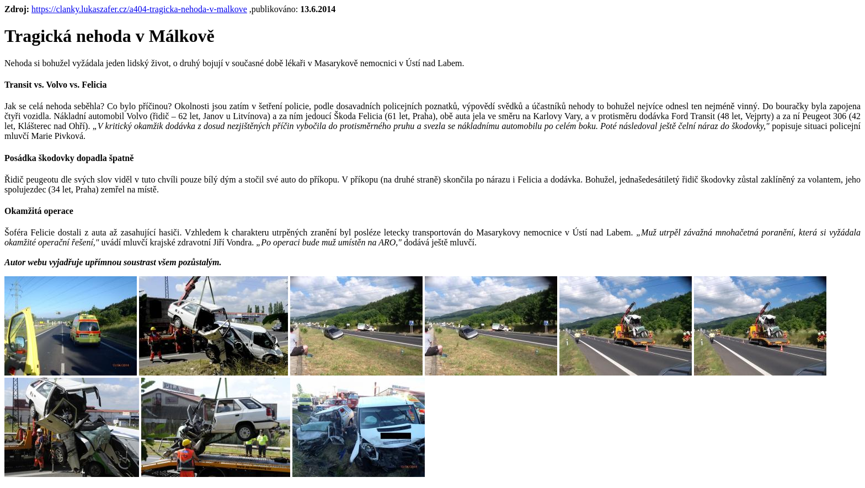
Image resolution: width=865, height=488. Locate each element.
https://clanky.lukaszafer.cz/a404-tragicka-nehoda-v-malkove (139, 9)
